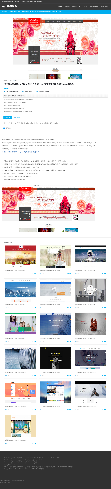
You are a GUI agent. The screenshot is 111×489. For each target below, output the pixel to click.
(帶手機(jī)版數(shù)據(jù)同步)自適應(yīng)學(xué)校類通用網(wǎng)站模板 (25, 338)
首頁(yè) (60, 6)
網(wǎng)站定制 (83, 6)
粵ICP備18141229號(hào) (38, 468)
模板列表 (67, 6)
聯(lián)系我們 (104, 6)
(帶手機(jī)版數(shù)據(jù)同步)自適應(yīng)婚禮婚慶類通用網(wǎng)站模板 (25, 440)
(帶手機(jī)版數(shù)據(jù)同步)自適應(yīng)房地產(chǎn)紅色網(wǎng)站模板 (26, 270)
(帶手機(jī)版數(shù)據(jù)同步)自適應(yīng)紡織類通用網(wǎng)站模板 (24, 372)
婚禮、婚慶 (17, 11)
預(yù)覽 (18, 117)
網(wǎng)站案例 (94, 6)
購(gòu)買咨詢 (8, 117)
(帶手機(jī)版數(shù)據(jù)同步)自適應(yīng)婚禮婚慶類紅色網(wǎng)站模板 (41, 11)
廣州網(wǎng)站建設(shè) (21, 142)
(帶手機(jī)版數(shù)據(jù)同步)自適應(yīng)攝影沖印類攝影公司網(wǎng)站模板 (61, 270)
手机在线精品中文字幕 (5, 483)
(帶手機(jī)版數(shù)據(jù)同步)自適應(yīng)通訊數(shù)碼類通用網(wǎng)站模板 (26, 304)
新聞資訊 (74, 6)
